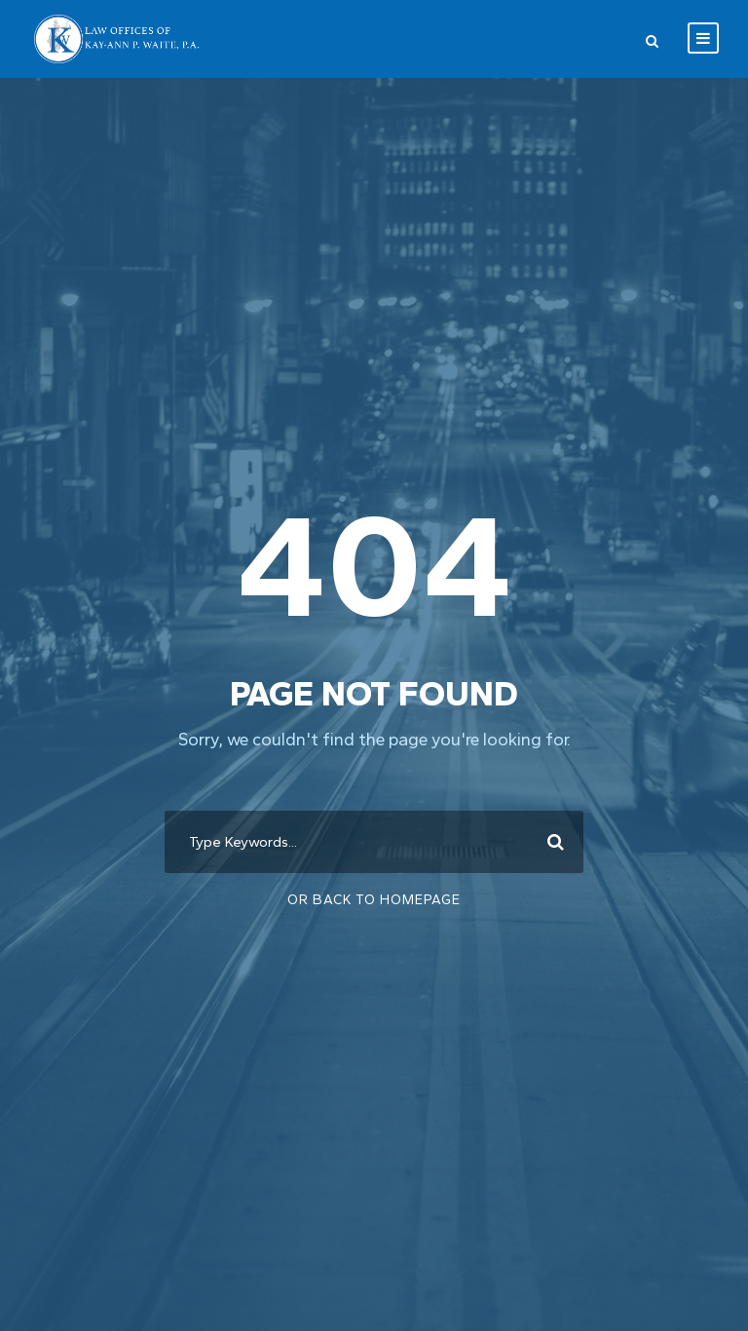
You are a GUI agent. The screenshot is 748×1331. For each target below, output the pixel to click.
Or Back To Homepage (374, 900)
